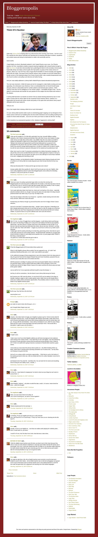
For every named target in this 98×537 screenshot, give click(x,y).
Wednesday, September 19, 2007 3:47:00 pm (22, 364)
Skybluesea (72, 433)
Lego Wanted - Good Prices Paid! (77, 517)
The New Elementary (74, 504)
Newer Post (10, 473)
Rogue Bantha (72, 510)
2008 (70, 86)
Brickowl (71, 488)
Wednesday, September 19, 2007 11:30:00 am (22, 213)
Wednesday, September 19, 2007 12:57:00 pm (22, 296)
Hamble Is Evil (74, 99)
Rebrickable (72, 508)
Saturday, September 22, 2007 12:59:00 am (21, 452)
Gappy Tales (72, 406)
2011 (70, 79)
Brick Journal (72, 482)
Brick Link (71, 484)
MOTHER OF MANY (15, 441)
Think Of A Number (75, 110)
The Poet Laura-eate (16, 134)
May (71, 144)
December (73, 90)
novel (26, 126)
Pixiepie (12, 301)
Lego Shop (71, 498)
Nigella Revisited (74, 117)
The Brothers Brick (73, 496)
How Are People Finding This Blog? (40, 22)
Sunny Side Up (72, 435)
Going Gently (72, 408)
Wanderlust (72, 445)
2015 (70, 70)
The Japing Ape (73, 412)
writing (49, 126)
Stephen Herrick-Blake (83, 354)
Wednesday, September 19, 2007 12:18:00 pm (22, 239)
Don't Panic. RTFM (74, 402)
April (71, 146)
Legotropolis (72, 54)
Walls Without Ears (74, 60)
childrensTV (13, 126)
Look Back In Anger (75, 106)
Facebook (71, 56)
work (47, 126)
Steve (13, 124)
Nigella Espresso (74, 130)
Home (6, 22)
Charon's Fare (72, 52)
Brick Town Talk (73, 494)
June (71, 142)
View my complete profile (82, 36)
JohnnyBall (19, 126)
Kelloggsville (72, 414)
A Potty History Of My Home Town (60, 22)
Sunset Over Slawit (74, 437)
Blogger (79, 529)
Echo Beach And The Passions (78, 122)
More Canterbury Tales (74, 425)
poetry (29, 126)
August (72, 137)
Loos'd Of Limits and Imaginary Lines (78, 420)
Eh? (71, 108)
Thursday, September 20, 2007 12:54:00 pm (21, 421)
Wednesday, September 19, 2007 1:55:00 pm (22, 309)
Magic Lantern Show (74, 422)
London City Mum (73, 418)
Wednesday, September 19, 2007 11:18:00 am (22, 174)
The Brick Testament (74, 492)
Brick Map (71, 486)
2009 (70, 84)
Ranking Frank (74, 115)
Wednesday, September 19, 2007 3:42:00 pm (22, 327)
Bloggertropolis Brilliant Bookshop (19, 22)
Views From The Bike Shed (76, 443)
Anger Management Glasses (29, 15)
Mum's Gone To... (73, 427)
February (72, 151)
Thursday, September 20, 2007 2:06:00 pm (21, 435)
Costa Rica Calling (73, 398)
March (72, 149)
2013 (70, 74)
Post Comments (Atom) (20, 476)
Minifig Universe (73, 500)
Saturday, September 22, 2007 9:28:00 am (21, 466)
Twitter (70, 58)
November (73, 92)
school (38, 126)
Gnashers (72, 134)
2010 (70, 81)
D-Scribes (71, 400)
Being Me (71, 396)
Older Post (59, 473)
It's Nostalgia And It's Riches (76, 410)
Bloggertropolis (22, 8)
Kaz (70, 453)
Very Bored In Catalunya (75, 441)
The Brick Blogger (73, 480)
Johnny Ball (16, 53)
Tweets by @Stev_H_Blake (74, 364)
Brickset (71, 490)
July (71, 140)
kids (23, 126)
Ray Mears (12, 68)
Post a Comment (13, 470)
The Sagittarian (14, 219)
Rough (72, 103)
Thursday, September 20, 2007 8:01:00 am (21, 408)
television (43, 126)
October (72, 95)
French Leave (72, 404)
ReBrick (71, 506)
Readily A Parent (73, 431)
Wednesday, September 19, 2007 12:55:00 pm (22, 283)
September (73, 97)
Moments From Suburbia (75, 423)
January (72, 153)
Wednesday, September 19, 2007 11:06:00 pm (22, 398)
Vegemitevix (72, 439)
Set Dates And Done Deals (77, 132)
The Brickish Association (75, 478)
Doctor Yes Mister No (75, 113)
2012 (70, 77)
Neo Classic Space (74, 502)
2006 (70, 156)
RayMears (34, 126)
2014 (70, 72)
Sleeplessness (74, 128)
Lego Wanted (74, 22)
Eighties (72, 119)
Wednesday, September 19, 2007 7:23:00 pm (22, 387)
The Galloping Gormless (76, 101)
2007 (70, 88)
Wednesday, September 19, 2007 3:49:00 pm (22, 376)
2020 (70, 68)
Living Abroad (72, 416)
